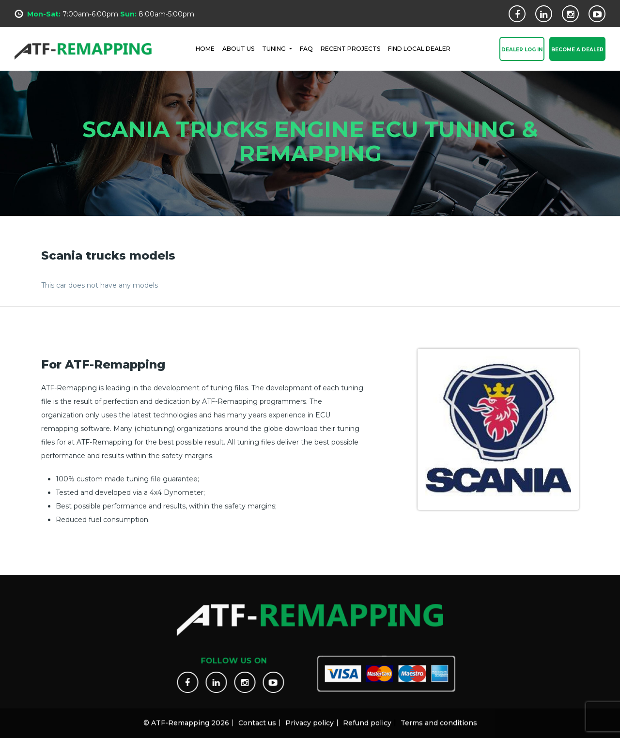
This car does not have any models (99, 285)
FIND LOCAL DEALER (419, 48)
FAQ (306, 48)
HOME (205, 48)
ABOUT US (238, 48)
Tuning (274, 48)
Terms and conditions (439, 718)
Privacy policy (309, 718)
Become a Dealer (577, 50)
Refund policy (367, 718)
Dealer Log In (521, 50)
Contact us (257, 718)
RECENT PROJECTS (350, 48)
